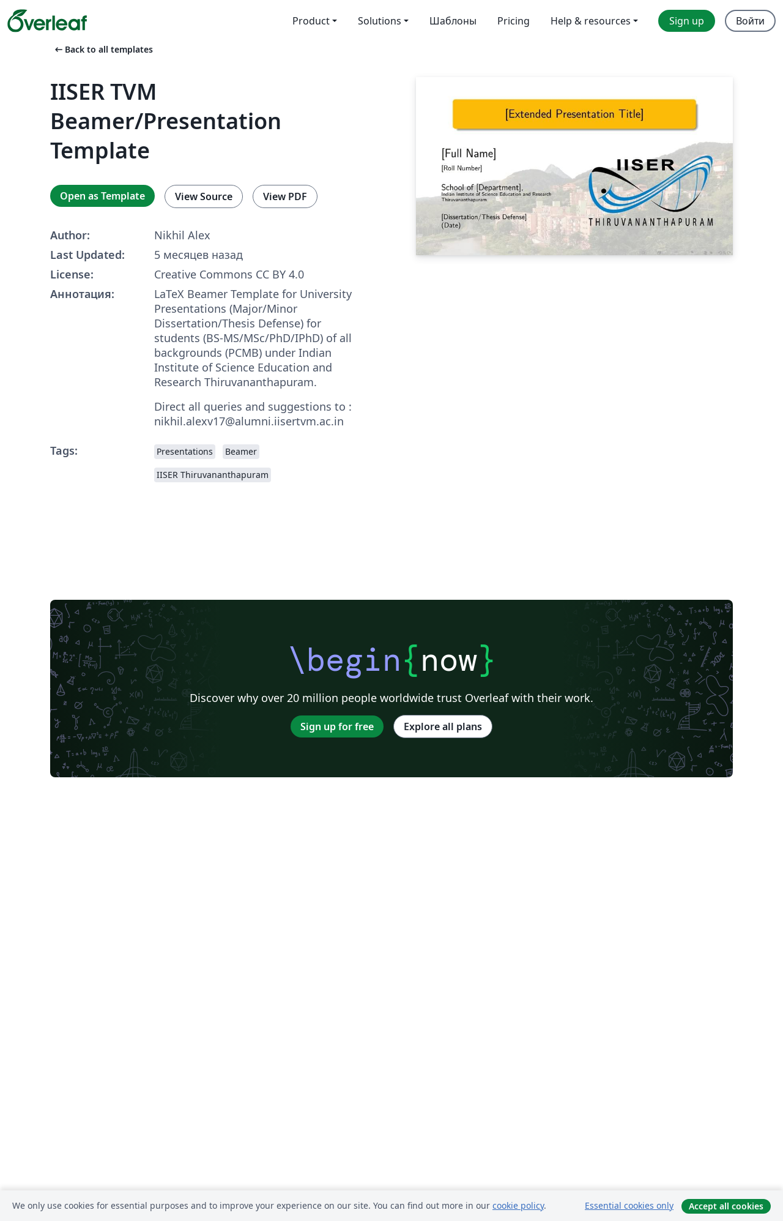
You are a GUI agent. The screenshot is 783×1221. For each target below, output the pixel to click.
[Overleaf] (47, 21)
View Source (203, 196)
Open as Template (102, 196)
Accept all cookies (726, 1206)
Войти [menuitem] (750, 21)
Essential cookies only (629, 1205)
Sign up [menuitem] (686, 21)
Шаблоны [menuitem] (453, 21)
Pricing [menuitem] (513, 21)
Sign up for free (337, 726)
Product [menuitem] (311, 21)
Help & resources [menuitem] (591, 21)
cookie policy (518, 1205)
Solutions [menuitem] (379, 21)
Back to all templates (103, 49)
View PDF (285, 196)
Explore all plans (443, 726)
